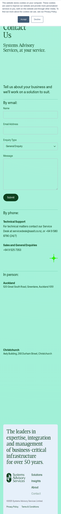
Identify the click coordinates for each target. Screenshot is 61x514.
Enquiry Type (10, 140)
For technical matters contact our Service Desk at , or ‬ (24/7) (30, 236)
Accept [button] (23, 19)
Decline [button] (37, 19)
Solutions (36, 474)
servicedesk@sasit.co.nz (27, 231)
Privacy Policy (12, 507)
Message (8, 155)
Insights (36, 481)
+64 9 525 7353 (12, 250)
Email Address (10, 124)
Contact (36, 493)
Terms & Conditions (30, 507)
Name (6, 108)
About (34, 487)
